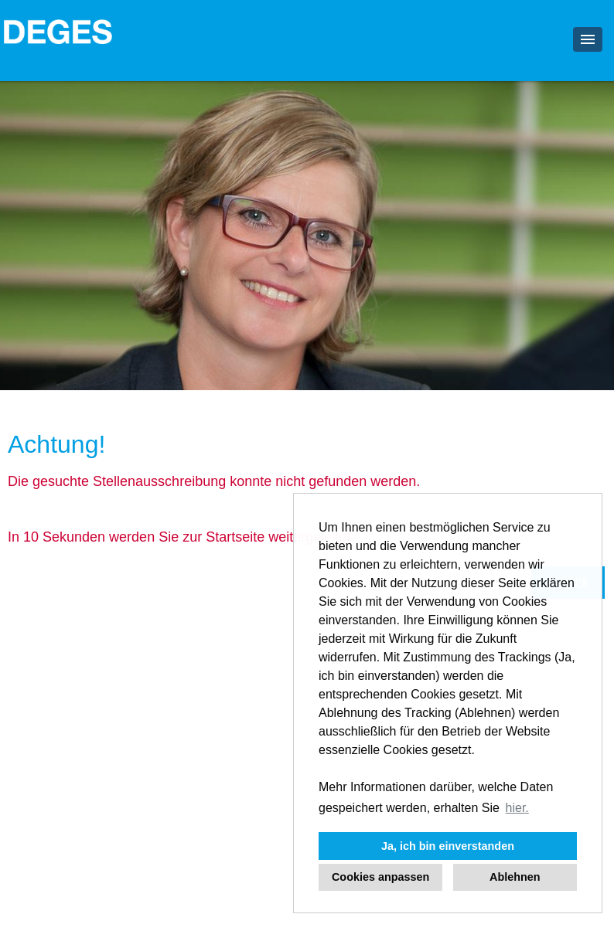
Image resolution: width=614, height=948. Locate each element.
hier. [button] (517, 807)
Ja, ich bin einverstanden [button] (447, 846)
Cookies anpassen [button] (380, 877)
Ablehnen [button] (515, 877)
